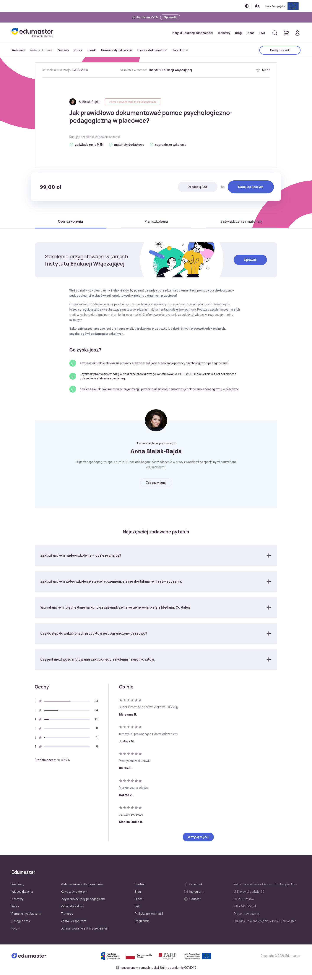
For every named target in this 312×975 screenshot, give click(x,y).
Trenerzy (224, 33)
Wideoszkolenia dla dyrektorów (82, 884)
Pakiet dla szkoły (72, 906)
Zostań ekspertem (73, 921)
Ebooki (91, 50)
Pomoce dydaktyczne (116, 50)
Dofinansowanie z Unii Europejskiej (84, 928)
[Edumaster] (32, 32)
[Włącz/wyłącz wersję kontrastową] (247, 6)
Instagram (193, 891)
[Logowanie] (297, 33)
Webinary (18, 50)
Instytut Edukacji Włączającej (192, 33)
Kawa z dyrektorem (74, 891)
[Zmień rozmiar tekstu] (257, 6)
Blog (238, 33)
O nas (251, 33)
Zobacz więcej (156, 482)
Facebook (193, 884)
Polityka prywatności (149, 913)
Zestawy (63, 50)
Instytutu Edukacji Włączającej (170, 70)
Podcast (192, 899)
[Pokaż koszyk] (286, 33)
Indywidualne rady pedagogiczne (83, 899)
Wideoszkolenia (40, 50)
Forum (15, 928)
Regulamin (142, 921)
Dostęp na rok (280, 50)
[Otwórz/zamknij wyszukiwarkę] (275, 33)
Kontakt (140, 884)
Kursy (78, 50)
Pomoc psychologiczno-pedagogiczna (132, 101)
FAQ (262, 33)
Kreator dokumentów (152, 50)
